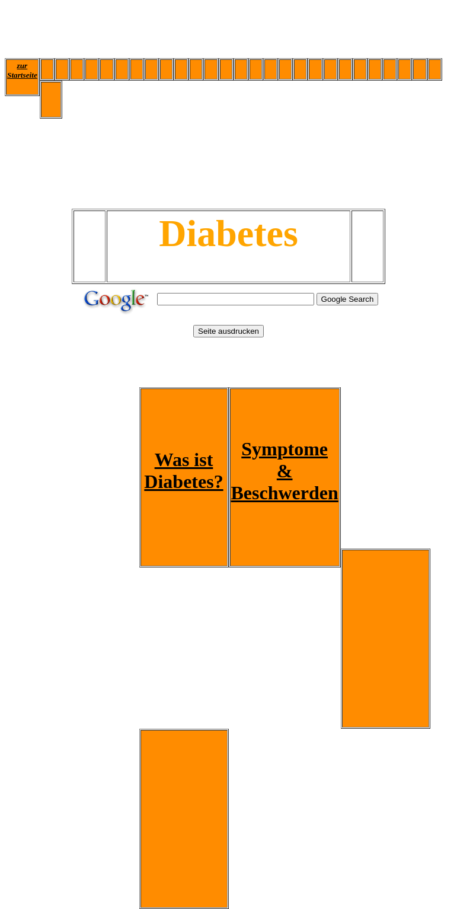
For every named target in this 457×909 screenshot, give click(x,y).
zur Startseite (22, 70)
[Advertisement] (220, 31)
